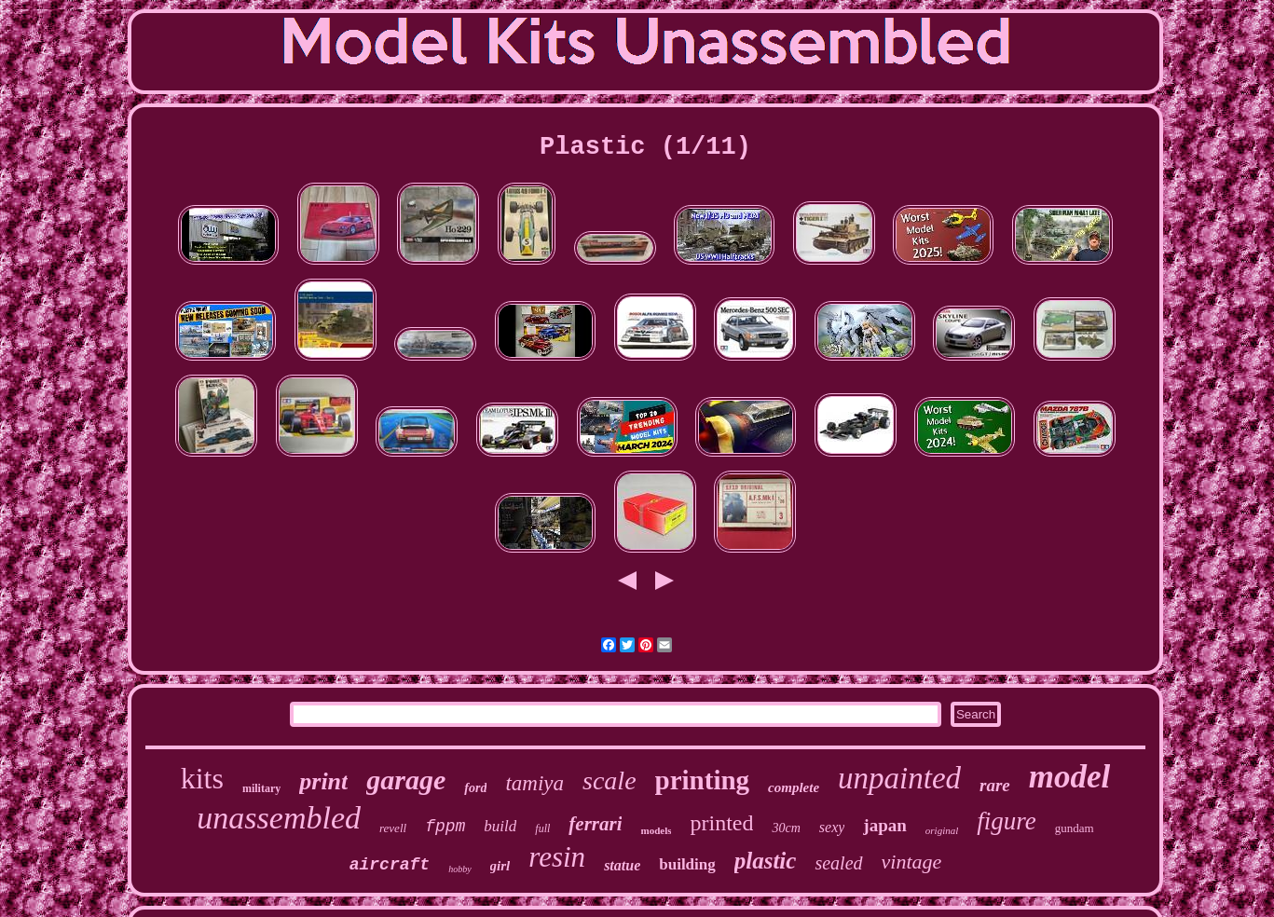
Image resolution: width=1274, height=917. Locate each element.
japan (884, 825)
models (655, 830)
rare (994, 785)
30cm (786, 828)
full (542, 828)
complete (793, 787)
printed (721, 823)
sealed (838, 863)
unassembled (279, 818)
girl (500, 865)
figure (1006, 821)
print (323, 781)
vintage (912, 861)
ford (475, 788)
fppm (445, 826)
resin (556, 857)
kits (202, 778)
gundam (1074, 828)
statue (622, 865)
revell (392, 828)
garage (405, 779)
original (941, 830)
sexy (832, 827)
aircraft (389, 864)
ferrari (595, 824)
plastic (765, 860)
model (1069, 777)
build (500, 826)
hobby (459, 869)
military (261, 788)
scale (609, 780)
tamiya (534, 783)
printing (702, 780)
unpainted (899, 778)
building (687, 864)
